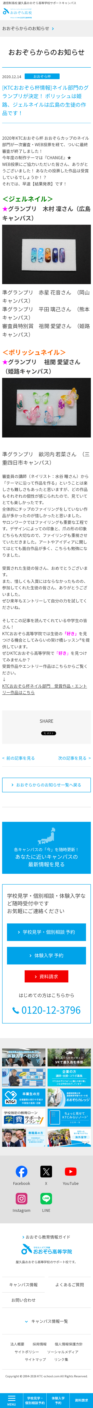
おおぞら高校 (17, 16)
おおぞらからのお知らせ (25, 28)
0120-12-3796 (51, 1009)
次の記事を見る (72, 758)
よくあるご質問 (69, 1284)
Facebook (21, 1183)
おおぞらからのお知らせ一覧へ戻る (48, 785)
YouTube (71, 1183)
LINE (46, 1210)
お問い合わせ (23, 1300)
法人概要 (17, 1343)
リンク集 (61, 1359)
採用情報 (40, 1343)
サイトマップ (35, 1359)
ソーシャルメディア (62, 1351)
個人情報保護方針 (69, 1343)
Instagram (21, 1210)
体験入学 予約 (58, 1400)
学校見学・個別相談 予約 (35, 1400)
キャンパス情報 (23, 1284)
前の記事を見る (20, 758)
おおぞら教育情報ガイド (48, 1237)
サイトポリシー (27, 1351)
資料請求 (81, 1400)
